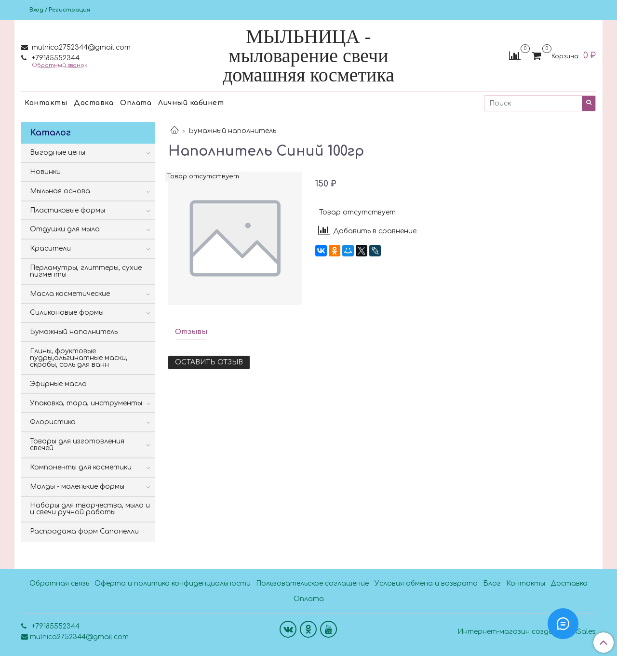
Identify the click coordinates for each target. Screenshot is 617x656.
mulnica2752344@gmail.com (80, 47)
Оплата (135, 103)
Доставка (93, 103)
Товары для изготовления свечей (77, 445)
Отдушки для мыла (65, 229)
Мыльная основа (60, 191)
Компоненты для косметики (81, 467)
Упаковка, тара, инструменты (86, 403)
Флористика (53, 422)
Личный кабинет (191, 103)
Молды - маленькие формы (77, 486)
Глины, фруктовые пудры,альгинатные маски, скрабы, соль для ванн (78, 358)
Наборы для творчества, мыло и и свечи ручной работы (90, 509)
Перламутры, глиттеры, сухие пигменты (86, 271)
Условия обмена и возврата (426, 583)
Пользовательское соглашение (312, 583)
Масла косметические (70, 293)
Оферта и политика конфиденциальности (172, 583)
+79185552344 (55, 58)
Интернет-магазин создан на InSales (526, 632)
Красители (50, 248)
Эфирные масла (58, 384)
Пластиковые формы (67, 210)
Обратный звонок (59, 65)
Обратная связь (59, 583)
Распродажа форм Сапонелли (84, 531)
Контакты (46, 103)
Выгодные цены (57, 152)
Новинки (45, 171)
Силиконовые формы (67, 312)
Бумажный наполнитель (232, 130)
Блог (492, 583)
